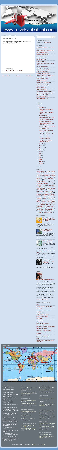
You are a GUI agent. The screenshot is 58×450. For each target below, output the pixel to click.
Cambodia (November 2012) (42, 54)
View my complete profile (42, 299)
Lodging (50, 192)
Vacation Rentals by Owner (42, 336)
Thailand (53, 203)
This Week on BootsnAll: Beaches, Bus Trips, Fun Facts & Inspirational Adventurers (29, 405)
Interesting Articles (40, 188)
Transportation (40, 208)
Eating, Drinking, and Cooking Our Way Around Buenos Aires (48, 261)
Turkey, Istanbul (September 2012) (44, 91)
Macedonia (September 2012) (43, 73)
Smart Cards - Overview (41, 328)
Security (38, 201)
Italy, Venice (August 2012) (42, 66)
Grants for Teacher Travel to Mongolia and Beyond (45, 391)
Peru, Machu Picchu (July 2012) (43, 82)
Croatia (49, 180)
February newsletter (43, 434)
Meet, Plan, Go (39, 321)
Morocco (38, 195)
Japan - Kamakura (50, 189)
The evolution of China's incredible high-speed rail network (28, 393)
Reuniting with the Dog (44, 115)
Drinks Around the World (41, 57)
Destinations (40, 182)
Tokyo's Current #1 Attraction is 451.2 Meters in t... (46, 131)
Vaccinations (52, 210)
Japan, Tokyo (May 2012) (42, 71)
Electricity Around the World (42, 314)
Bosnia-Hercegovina (48, 177)
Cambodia (50, 178)
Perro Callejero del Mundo (42, 78)
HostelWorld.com (40, 320)
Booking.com (39, 308)
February (41, 161)
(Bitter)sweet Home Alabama (45, 121)
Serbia (43, 201)
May (40, 155)
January (41, 163)
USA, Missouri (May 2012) (42, 94)
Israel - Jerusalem (51, 188)
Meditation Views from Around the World (45, 75)
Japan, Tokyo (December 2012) (43, 69)
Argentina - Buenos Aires (49, 175)
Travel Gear (50, 208)
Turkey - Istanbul (40, 210)
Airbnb (37, 304)
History (40, 187)
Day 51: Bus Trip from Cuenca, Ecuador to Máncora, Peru (47, 230)
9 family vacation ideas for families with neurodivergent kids (47, 399)
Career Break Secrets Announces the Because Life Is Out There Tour (28, 413)
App (42, 175)
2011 (39, 166)
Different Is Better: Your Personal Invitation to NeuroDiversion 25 (28, 429)
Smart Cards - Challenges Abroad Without (45, 326)
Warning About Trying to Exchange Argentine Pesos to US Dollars (49, 219)
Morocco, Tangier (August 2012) (43, 76)
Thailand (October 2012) (41, 89)
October (41, 145)
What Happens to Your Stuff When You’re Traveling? (47, 417)
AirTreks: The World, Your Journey (44, 306)
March (40, 159)
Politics (45, 198)
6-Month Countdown (49, 174)
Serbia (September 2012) (42, 84)
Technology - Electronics (43, 203)
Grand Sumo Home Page (42, 316)
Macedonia (38, 194)
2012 (39, 105)
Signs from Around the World (42, 85)
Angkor (37, 175)
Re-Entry (10, 70)
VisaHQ (38, 338)
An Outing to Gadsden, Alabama (46, 119)
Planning (38, 198)
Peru (40, 197)
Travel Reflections (49, 209)
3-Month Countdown (43, 172)
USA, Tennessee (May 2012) (42, 96)
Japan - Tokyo (49, 191)
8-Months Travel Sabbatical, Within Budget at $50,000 (47, 134)
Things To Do (45, 205)
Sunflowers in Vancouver (26, 415)
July (40, 151)
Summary (53, 201)
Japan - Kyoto (39, 191)
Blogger (43, 444)
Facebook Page (47, 42)
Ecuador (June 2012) (41, 61)
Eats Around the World (41, 59)
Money (52, 194)
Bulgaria (44, 178)
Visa (45, 212)
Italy (39, 189)
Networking (44, 195)
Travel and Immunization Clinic (43, 335)
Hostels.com (39, 318)
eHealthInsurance (40, 312)
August (41, 149)
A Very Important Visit (44, 128)
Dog (7, 70)
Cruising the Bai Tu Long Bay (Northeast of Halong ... (45, 141)
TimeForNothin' (39, 206)
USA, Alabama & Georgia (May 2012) (44, 93)
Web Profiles (49, 212)
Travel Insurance (39, 209)
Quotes (50, 198)
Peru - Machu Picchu (49, 197)
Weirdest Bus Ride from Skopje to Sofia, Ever (48, 241)
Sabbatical (51, 200)
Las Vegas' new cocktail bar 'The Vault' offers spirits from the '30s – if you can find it (47, 404)
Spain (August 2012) (41, 87)
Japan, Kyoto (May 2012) (42, 68)
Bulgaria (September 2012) (42, 52)
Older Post (29, 76)
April (40, 157)
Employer (45, 185)
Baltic (22, 395)
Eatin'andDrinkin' (42, 184)
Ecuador (38, 185)
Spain (48, 201)
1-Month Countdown (40, 171)
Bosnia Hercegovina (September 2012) (45, 50)
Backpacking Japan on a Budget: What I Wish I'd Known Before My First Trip (46, 428)
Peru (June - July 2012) (41, 80)
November (41, 143)
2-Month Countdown (51, 171)
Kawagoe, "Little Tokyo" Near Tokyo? (47, 126)
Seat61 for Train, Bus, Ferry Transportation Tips (42, 324)
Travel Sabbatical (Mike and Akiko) (46, 279)
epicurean (33, 444)
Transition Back (16, 70)
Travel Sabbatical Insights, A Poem (46, 117)
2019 (39, 103)
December (41, 107)
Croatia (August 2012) (41, 56)
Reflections (43, 200)
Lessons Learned (40, 192)
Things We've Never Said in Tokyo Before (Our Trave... (46, 124)
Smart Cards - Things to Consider (43, 330)
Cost (37, 180)
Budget (38, 178)
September (41, 147)
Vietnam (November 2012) (42, 98)
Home (18, 76)
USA (21, 70)
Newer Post (6, 76)
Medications (46, 194)
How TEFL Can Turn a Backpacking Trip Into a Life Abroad (47, 424)
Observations (52, 195)
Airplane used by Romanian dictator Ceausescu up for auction (29, 388)
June (40, 153)
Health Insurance (52, 185)
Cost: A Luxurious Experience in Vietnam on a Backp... (46, 137)
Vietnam (39, 212)
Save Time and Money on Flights (28, 400)
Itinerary (43, 189)
